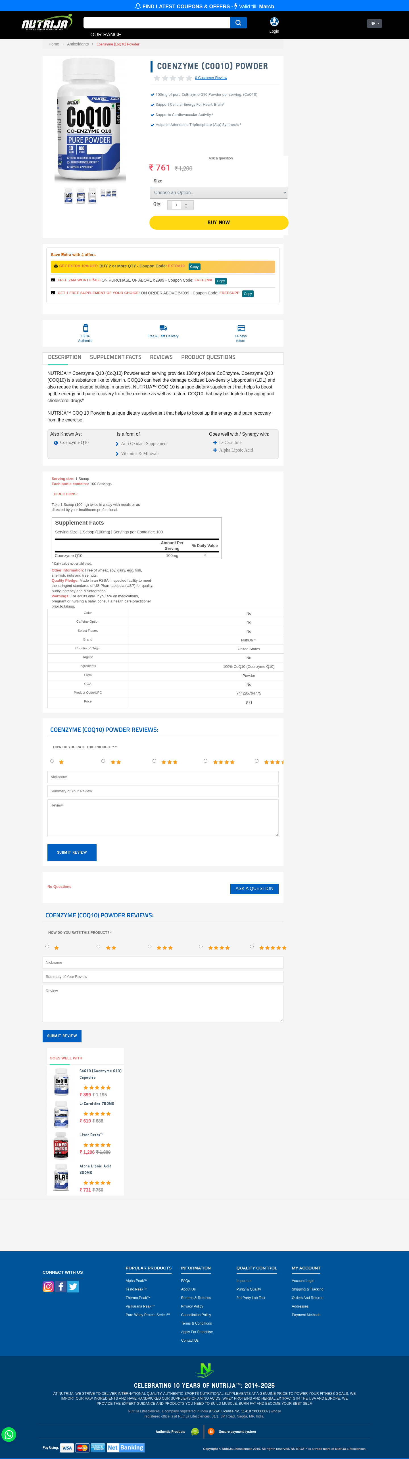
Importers (244, 1281)
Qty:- (158, 204)
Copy (194, 267)
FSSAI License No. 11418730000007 (239, 1411)
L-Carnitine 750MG (97, 1104)
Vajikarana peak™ (140, 1306)
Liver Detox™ (92, 1135)
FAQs (185, 1281)
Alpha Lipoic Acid (236, 450)
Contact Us (190, 1340)
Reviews (161, 357)
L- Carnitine (230, 442)
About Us (188, 1289)
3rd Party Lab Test (251, 1298)
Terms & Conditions (196, 1323)
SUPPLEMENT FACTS (115, 357)
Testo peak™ (136, 1289)
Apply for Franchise (197, 1332)
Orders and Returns (307, 1298)
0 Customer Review (211, 78)
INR (372, 24)
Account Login (303, 1281)
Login (274, 31)
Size (158, 181)
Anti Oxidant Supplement (144, 443)
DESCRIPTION (65, 357)
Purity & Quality (249, 1289)
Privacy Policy (192, 1306)
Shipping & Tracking (308, 1289)
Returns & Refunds (196, 1298)
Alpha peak (135, 1281)
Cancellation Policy (196, 1315)
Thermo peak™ (138, 1298)
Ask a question (221, 158)
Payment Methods (306, 1315)
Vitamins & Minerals (140, 453)
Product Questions (208, 357)
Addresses (300, 1306)
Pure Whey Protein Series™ (148, 1315)
